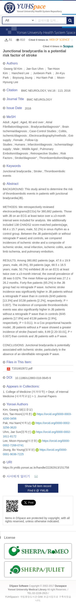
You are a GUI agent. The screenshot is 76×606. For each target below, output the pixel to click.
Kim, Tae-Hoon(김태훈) (18, 414)
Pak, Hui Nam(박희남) (17, 423)
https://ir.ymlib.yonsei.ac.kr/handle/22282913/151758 (36, 467)
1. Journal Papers (45, 396)
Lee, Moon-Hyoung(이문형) (20, 440)
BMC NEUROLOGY (39, 99)
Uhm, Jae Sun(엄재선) (17, 432)
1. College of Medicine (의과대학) (24, 391)
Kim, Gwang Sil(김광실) (18, 409)
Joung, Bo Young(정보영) (19, 449)
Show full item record (38, 486)
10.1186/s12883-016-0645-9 (33, 378)
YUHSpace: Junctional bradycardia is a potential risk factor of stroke (33, 7)
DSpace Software (18, 586)
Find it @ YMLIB (38, 490)
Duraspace (61, 586)
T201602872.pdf (22, 368)
